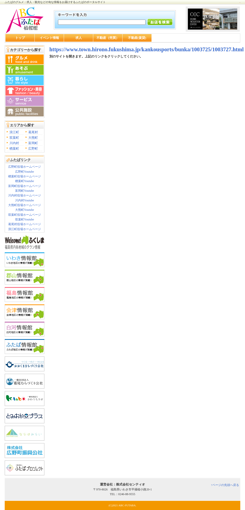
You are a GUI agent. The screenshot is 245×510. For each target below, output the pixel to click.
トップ (20, 38)
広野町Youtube (24, 171)
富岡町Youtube (24, 190)
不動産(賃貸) (137, 38)
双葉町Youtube (24, 219)
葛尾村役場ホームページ (24, 224)
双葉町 (14, 137)
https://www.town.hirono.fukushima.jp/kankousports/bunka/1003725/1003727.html (146, 49)
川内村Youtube (24, 200)
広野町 (33, 148)
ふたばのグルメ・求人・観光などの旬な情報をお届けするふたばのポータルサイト (55, 1)
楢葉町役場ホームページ (24, 176)
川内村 (14, 143)
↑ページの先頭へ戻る (225, 485)
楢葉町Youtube (24, 181)
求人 (78, 38)
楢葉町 (14, 148)
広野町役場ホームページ (24, 166)
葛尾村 (33, 132)
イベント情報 (49, 38)
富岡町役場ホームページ (24, 186)
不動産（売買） (107, 38)
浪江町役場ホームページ (24, 229)
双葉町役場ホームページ (24, 214)
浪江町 (14, 132)
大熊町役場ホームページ (24, 205)
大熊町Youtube (24, 210)
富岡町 (33, 143)
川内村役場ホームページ (24, 195)
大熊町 (33, 137)
